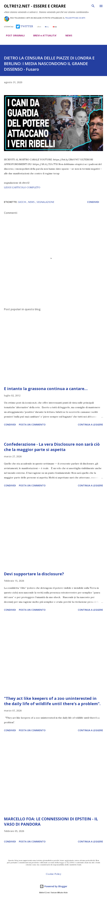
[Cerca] (93, 6)
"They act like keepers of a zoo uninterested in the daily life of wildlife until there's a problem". (52, 700)
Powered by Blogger (53, 886)
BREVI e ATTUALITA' (43, 35)
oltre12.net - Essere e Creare (35, 6)
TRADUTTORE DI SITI (75, 18)
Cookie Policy (53, 873)
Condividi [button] (93, 202)
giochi (22, 202)
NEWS (66, 35)
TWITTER (24, 26)
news (31, 202)
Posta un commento (32, 424)
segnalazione (45, 202)
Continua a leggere (90, 424)
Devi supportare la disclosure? (34, 573)
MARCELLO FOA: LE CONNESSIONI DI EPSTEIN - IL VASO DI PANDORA (51, 821)
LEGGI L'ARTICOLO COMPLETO (22, 187)
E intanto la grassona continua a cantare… (46, 388)
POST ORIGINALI (13, 35)
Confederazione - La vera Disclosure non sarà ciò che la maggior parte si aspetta (52, 446)
